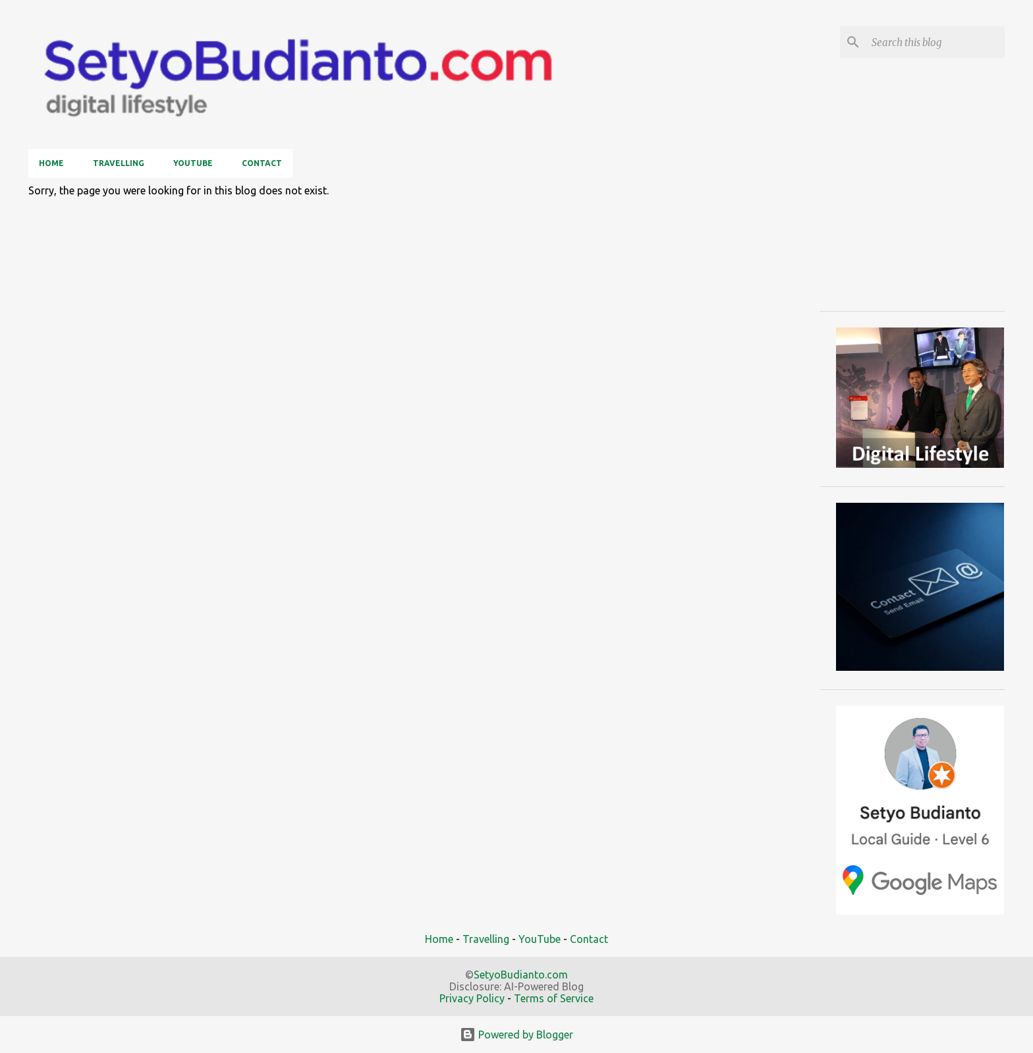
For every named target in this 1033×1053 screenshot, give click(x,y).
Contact (262, 163)
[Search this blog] (935, 42)
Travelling (118, 163)
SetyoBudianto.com (521, 975)
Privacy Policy (472, 998)
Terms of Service (554, 998)
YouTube (193, 163)
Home (51, 163)
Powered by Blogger (516, 1034)
